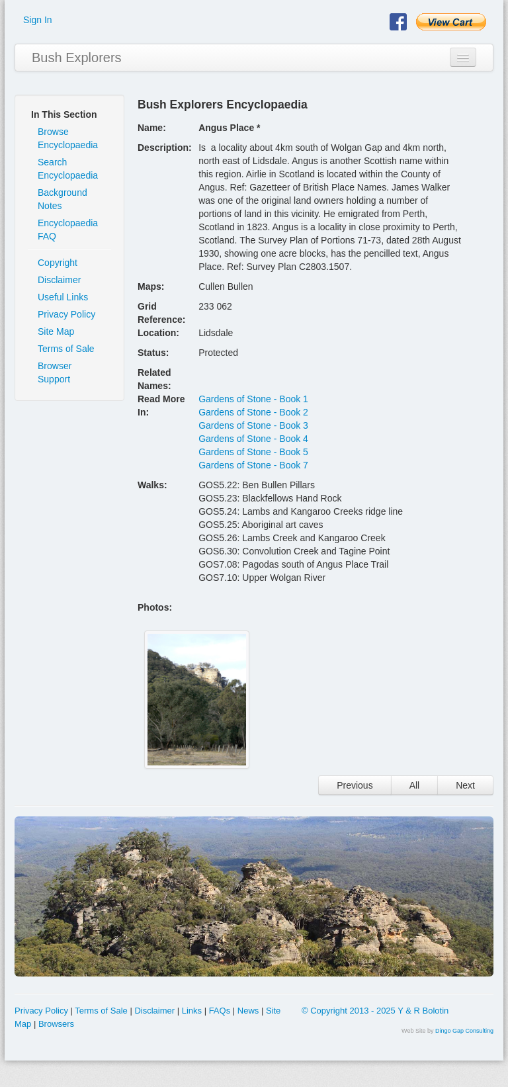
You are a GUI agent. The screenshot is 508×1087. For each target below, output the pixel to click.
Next (465, 785)
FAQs (220, 1011)
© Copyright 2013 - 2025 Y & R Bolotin (375, 1011)
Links (192, 1011)
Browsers (56, 1024)
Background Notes (62, 199)
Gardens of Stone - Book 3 (253, 425)
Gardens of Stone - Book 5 (253, 452)
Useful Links (63, 297)
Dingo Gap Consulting (464, 1030)
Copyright (57, 262)
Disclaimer (59, 280)
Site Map (56, 331)
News (248, 1011)
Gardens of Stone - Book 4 (253, 438)
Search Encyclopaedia (68, 169)
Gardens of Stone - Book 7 (253, 465)
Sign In (37, 20)
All (414, 785)
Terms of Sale (66, 348)
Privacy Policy (66, 314)
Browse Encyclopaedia (68, 138)
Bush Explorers (77, 57)
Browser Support (54, 372)
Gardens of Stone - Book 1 (253, 399)
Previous (354, 785)
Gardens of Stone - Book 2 (253, 412)
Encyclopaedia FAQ (68, 229)
